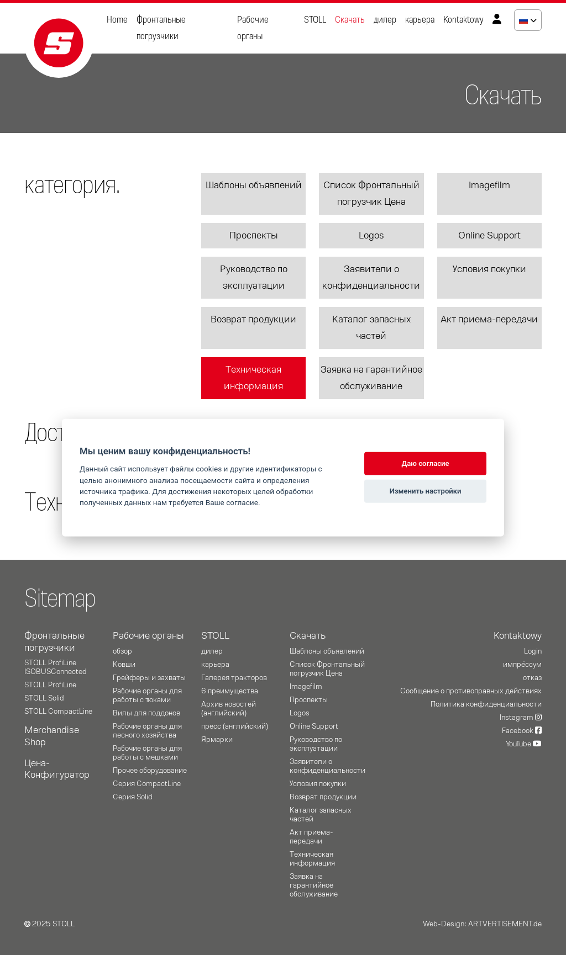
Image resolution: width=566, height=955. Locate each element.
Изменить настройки (426, 491)
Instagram (521, 717)
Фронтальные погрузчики (161, 28)
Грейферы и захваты (149, 678)
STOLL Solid (44, 698)
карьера (419, 20)
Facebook (522, 731)
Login (533, 651)
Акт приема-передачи (489, 320)
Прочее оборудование (150, 770)
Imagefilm (489, 185)
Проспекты (253, 236)
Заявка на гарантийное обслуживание (371, 378)
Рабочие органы (253, 28)
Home (117, 20)
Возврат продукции (253, 320)
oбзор (122, 651)
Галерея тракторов (234, 678)
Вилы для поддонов (146, 713)
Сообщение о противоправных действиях (471, 691)
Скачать (350, 20)
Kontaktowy (463, 20)
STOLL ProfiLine (50, 685)
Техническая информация (253, 378)
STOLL (315, 20)
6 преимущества (229, 691)
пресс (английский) (234, 726)
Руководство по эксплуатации (253, 277)
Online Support (489, 236)
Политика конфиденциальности (486, 704)
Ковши (124, 664)
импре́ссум (522, 664)
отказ (532, 678)
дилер (385, 20)
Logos (371, 236)
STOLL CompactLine (58, 711)
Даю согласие (425, 463)
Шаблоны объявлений (254, 185)
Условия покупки (489, 269)
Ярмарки (217, 740)
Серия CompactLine (147, 784)
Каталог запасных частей (371, 328)
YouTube (524, 744)
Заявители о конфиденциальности (371, 277)
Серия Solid (133, 797)
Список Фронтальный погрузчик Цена (371, 194)
